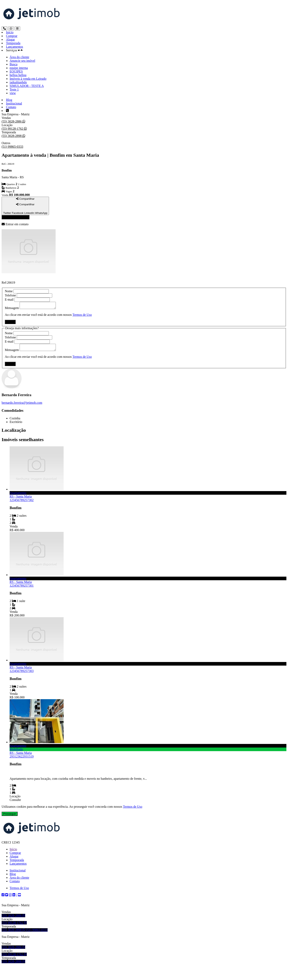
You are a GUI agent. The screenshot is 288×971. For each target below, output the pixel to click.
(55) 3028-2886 (12, 121)
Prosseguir (9, 816)
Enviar (10, 323)
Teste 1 (14, 89)
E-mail (9, 299)
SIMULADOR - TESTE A (27, 86)
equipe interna (19, 68)
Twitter (7, 212)
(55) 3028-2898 (12, 136)
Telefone (10, 295)
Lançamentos (14, 46)
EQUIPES (16, 71)
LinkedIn (29, 212)
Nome (9, 291)
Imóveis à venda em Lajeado (28, 78)
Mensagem (12, 309)
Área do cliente (19, 57)
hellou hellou (18, 75)
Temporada (13, 43)
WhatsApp (41, 212)
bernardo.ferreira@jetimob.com (22, 405)
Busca (13, 64)
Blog (9, 100)
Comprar (11, 36)
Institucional (14, 103)
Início (9, 32)
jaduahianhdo (18, 82)
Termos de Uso (82, 316)
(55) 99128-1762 (13, 128)
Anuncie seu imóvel (22, 60)
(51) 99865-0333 (12, 146)
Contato (11, 107)
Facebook (18, 212)
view (13, 93)
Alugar (10, 39)
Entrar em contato (15, 217)
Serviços (11, 50)
